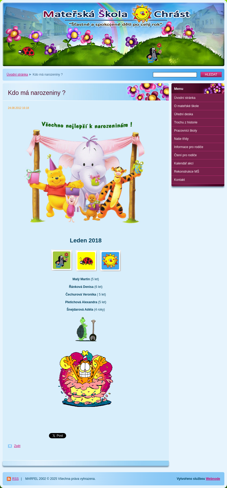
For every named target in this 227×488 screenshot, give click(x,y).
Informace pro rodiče (188, 147)
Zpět (17, 446)
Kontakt (179, 180)
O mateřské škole (186, 106)
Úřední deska (183, 114)
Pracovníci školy (185, 130)
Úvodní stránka (17, 74)
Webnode (213, 479)
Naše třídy (181, 139)
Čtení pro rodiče (185, 155)
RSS (15, 479)
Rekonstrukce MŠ (186, 171)
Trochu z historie (185, 122)
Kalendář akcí (183, 163)
